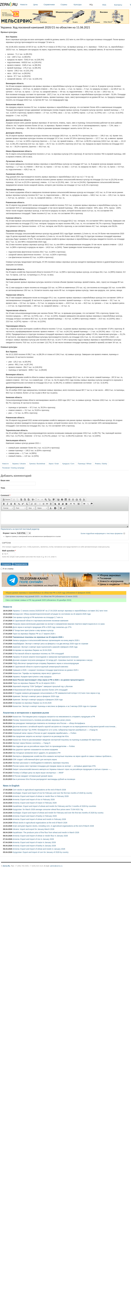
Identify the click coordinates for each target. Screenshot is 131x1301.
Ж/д (91, 4)
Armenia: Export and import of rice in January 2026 (33, 839)
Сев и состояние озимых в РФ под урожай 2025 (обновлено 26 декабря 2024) (37, 600)
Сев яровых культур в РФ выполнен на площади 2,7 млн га (38, 617)
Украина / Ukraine (19, 464)
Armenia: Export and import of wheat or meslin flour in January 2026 (40, 836)
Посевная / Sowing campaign (13, 468)
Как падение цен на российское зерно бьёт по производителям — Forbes (44, 746)
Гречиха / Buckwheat (37, 464)
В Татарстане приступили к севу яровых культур (33, 630)
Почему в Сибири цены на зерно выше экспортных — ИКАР (38, 773)
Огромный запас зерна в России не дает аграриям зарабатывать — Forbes (44, 733)
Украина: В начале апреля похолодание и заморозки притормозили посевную (46, 657)
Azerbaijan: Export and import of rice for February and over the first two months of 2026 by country (52, 793)
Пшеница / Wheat (84, 464)
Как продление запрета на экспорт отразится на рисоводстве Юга (41, 736)
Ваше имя (5, 480)
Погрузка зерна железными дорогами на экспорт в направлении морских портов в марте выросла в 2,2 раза (59, 624)
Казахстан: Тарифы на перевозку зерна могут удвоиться (36, 673)
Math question (9, 551)
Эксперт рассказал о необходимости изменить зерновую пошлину (41, 763)
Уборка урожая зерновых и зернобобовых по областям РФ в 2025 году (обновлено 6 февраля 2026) (47, 593)
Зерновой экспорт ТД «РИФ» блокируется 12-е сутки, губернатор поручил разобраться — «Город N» (55, 730)
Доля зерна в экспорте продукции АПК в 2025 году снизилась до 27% (42, 627)
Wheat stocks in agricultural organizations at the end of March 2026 (40, 823)
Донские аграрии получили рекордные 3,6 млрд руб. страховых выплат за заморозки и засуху (52, 660)
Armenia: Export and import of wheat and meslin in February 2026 (39, 819)
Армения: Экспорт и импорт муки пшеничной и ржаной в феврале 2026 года (45, 647)
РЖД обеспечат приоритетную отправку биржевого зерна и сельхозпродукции (46, 663)
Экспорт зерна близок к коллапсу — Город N (31, 743)
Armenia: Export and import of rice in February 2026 (34, 799)
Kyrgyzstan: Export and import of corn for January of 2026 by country (40, 852)
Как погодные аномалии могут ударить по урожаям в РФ (36, 753)
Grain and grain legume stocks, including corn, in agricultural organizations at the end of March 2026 (53, 826)
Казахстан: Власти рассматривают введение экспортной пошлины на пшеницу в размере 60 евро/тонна (57, 740)
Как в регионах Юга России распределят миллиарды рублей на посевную (44, 779)
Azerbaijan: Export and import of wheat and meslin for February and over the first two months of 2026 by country (58, 813)
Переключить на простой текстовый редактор (20, 529)
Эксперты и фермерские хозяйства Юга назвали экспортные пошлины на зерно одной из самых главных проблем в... (63, 756)
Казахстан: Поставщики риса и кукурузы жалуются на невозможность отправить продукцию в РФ (54, 717)
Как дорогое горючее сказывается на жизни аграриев (35, 750)
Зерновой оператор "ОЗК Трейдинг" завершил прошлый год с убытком (43, 686)
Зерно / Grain (54, 464)
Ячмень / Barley (101, 464)
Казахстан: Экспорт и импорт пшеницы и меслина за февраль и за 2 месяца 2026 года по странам (54, 706)
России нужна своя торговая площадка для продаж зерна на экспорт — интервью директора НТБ (54, 766)
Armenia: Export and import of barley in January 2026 (34, 846)
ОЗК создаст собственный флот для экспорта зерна (35, 759)
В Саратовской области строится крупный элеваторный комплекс (40, 667)
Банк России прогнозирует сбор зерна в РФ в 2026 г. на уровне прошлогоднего (48, 680)
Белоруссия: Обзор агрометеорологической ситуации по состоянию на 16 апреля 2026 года (52, 614)
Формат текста (9, 533)
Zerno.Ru (6, 866)
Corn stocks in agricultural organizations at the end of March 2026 (39, 790)
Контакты (118, 5)
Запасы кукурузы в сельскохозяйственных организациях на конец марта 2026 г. (46, 640)
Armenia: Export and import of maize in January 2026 (34, 842)
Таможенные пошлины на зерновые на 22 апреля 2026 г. (38, 637)
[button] (6, 499)
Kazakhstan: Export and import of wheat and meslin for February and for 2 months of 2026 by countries (54, 806)
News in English (11, 785)
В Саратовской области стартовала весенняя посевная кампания (40, 621)
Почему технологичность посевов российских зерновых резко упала (42, 720)
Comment (5, 495)
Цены (37, 4)
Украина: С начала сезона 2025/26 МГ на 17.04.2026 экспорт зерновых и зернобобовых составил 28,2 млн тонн (60, 611)
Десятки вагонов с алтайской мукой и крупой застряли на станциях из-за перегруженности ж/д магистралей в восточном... (65, 726)
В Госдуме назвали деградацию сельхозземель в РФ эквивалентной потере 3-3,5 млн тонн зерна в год (56, 693)
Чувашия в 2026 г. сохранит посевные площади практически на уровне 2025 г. (46, 670)
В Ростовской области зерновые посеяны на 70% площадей (38, 654)
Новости (26, 4)
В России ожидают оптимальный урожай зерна (33, 776)
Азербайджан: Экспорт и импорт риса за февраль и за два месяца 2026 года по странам (50, 644)
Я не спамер (8, 569)
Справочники (51, 4)
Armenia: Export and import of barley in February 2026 (35, 816)
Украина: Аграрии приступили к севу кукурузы (32, 677)
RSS (104, 5)
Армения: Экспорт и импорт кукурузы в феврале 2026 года (38, 700)
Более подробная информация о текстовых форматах (102, 533)
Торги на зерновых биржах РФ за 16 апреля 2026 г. (34, 683)
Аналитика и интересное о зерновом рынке (26, 713)
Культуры (81, 4)
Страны (66, 4)
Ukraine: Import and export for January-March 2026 (33, 829)
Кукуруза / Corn (68, 464)
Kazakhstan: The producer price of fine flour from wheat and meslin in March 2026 (46, 832)
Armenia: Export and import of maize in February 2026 (35, 803)
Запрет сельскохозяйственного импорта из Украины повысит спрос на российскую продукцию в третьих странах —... (62, 769)
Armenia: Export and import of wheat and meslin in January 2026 (39, 849)
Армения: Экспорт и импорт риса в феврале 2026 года (36, 696)
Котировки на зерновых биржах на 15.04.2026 (32, 703)
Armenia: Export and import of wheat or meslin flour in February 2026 (41, 796)
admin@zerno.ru (56, 866)
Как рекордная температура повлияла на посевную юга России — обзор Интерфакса (49, 723)
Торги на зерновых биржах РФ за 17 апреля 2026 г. (34, 634)
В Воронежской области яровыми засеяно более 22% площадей (40, 690)
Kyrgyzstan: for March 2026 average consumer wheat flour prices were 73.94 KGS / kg (48, 809)
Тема (3, 488)
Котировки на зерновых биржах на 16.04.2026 (32, 650)
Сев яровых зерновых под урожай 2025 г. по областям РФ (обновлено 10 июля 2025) (40, 596)
